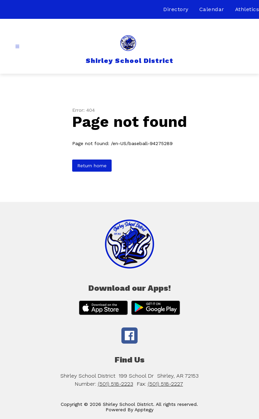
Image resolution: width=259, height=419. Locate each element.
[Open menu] (17, 46)
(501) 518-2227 (165, 384)
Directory (176, 9)
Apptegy (144, 409)
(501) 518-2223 (115, 384)
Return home (92, 165)
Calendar (211, 9)
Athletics (247, 9)
